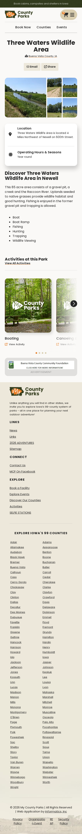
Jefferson (16, 667)
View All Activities (17, 266)
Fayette (15, 622)
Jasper (47, 662)
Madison (15, 692)
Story (13, 752)
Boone (47, 557)
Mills (12, 702)
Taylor (14, 757)
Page (13, 722)
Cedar (47, 577)
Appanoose (50, 547)
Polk (12, 732)
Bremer (15, 562)
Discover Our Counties (25, 500)
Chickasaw (17, 587)
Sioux (46, 747)
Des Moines (17, 612)
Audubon (16, 552)
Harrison (15, 647)
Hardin (47, 642)
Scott (46, 742)
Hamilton (48, 637)
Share (50, 67)
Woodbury (17, 782)
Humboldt (49, 652)
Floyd (46, 622)
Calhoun (15, 572)
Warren (15, 767)
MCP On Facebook (22, 471)
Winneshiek (50, 777)
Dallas (14, 602)
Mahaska (48, 692)
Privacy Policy (18, 821)
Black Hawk (17, 557)
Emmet (47, 617)
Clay (13, 592)
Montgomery (18, 712)
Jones (14, 672)
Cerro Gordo (18, 582)
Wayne (14, 772)
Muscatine (49, 712)
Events (62, 27)
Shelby (14, 747)
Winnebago (17, 777)
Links (13, 437)
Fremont (48, 627)
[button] (36, 356)
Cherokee (49, 582)
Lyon (45, 687)
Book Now (23, 27)
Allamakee (17, 547)
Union (46, 757)
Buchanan (49, 562)
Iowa (46, 657)
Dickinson (49, 612)
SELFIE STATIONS (20, 513)
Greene (15, 632)
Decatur (15, 607)
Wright (14, 787)
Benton (47, 552)
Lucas (14, 687)
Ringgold (48, 737)
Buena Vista (17, 567)
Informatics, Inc (56, 811)
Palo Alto (48, 722)
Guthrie (14, 637)
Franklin (15, 627)
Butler (46, 567)
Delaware (49, 607)
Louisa (47, 682)
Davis (46, 602)
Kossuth (15, 677)
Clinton (14, 597)
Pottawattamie (52, 732)
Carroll (47, 572)
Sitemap (15, 449)
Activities (16, 506)
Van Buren (16, 762)
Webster (48, 772)
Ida (12, 657)
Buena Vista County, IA (41, 56)
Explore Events (19, 494)
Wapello (48, 762)
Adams (47, 542)
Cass (13, 577)
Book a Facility (20, 488)
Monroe (47, 707)
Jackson (15, 662)
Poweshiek (17, 737)
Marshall (48, 697)
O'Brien (14, 717)
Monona (15, 707)
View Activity (15, 348)
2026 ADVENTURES (22, 443)
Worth (46, 782)
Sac (12, 742)
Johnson (48, 667)
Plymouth (16, 727)
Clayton (47, 592)
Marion (14, 697)
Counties (44, 27)
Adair (13, 542)
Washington (50, 767)
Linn (12, 682)
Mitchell (47, 702)
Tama (46, 752)
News (13, 430)
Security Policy (63, 821)
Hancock (15, 642)
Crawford (49, 597)
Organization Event (37, 821)
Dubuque (16, 617)
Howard (15, 652)
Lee (45, 677)
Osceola (48, 717)
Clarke (47, 587)
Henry (46, 647)
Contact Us (18, 465)
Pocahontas (50, 727)
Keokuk (47, 672)
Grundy (47, 632)
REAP (51, 821)
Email (32, 67)
